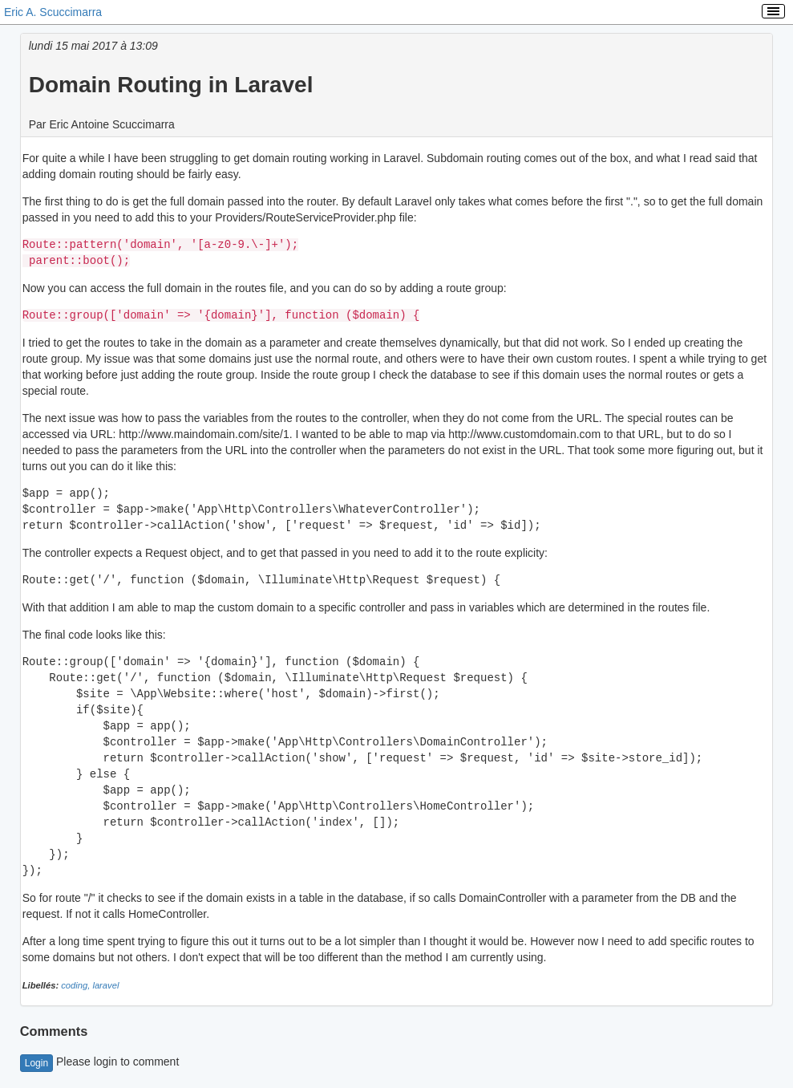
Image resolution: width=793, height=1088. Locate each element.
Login (36, 1063)
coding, (76, 985)
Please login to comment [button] (100, 1061)
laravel (105, 985)
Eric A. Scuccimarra (53, 12)
